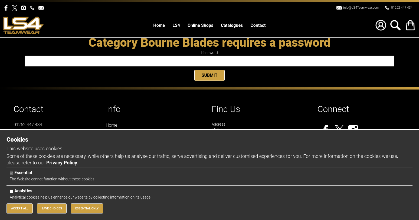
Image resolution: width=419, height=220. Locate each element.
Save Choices (51, 208)
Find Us (226, 109)
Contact (29, 109)
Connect (333, 109)
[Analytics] (11, 191)
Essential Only (87, 208)
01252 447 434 (402, 7)
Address (218, 124)
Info (113, 109)
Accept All (19, 208)
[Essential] (11, 173)
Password (209, 52)
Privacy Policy (61, 162)
